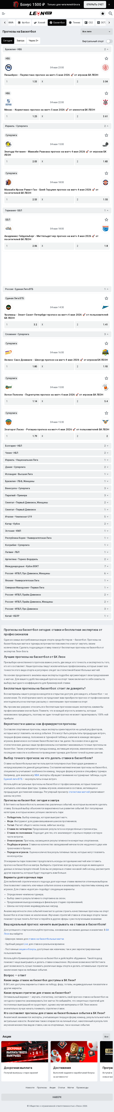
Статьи (61, 1087)
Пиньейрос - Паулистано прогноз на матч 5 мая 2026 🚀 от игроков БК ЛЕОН (51, 74)
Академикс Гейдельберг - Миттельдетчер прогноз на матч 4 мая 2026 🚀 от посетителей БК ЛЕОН (51, 238)
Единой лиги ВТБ (13, 779)
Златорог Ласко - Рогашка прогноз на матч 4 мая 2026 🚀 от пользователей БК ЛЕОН (56, 429)
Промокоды (82, 1087)
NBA (37, 775)
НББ (8, 58)
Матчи (71, 1087)
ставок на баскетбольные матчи (46, 939)
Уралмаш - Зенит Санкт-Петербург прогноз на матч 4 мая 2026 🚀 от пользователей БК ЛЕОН (56, 316)
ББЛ (8, 219)
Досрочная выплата (18, 1067)
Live (26, 944)
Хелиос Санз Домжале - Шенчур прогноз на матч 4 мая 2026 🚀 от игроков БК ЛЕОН (56, 359)
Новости (30, 1087)
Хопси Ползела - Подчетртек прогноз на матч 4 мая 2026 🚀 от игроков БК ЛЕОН (53, 394)
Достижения (62, 1067)
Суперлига (11, 135)
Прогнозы (42, 1087)
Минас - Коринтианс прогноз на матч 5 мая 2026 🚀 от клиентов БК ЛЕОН (49, 109)
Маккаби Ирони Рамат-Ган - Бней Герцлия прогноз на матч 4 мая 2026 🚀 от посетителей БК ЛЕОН (51, 191)
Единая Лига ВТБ (15, 298)
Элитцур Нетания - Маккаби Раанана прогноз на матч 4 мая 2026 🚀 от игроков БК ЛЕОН (55, 153)
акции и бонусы (27, 949)
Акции (52, 1087)
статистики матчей (79, 792)
